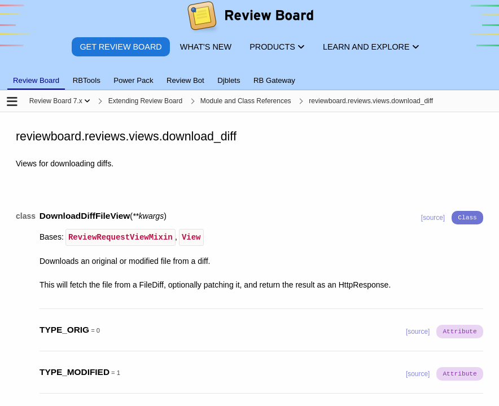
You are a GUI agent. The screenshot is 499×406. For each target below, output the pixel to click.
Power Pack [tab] (133, 80)
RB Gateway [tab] (274, 80)
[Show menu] (87, 101)
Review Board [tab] (36, 80)
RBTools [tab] (86, 80)
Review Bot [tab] (185, 80)
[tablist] (249, 74)
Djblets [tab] (228, 80)
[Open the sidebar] (12, 102)
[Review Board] (249, 18)
